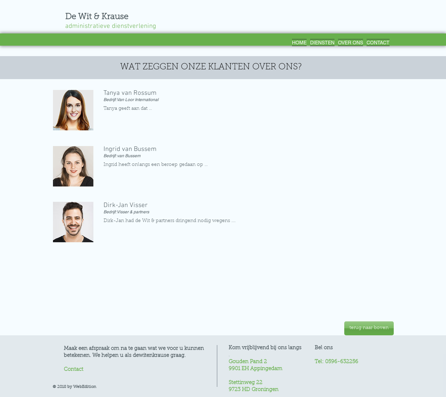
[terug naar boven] (369, 328)
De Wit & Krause (96, 17)
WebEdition (84, 387)
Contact (73, 369)
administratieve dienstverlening (114, 26)
